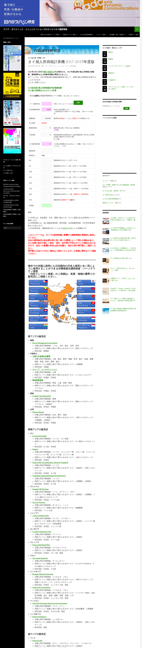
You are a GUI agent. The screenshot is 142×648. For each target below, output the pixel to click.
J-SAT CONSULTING (40, 516)
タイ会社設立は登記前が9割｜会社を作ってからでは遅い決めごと (123, 239)
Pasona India (37, 640)
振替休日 (111, 73)
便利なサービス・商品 (69, 34)
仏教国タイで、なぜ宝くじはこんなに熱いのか (122, 279)
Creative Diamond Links (41, 532)
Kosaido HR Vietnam (40, 489)
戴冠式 (110, 52)
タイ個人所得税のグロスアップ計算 (42, 90)
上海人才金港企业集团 (41, 356)
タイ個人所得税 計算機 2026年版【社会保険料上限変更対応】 (123, 309)
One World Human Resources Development (49, 603)
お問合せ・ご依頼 (133, 34)
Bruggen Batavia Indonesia (42, 574)
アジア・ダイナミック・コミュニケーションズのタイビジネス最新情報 (35, 29)
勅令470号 (68, 228)
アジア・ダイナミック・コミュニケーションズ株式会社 (59, 66)
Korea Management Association (44, 343)
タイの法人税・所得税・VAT (36, 58)
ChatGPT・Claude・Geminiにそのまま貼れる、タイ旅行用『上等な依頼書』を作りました (123, 289)
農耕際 (110, 59)
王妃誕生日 (112, 80)
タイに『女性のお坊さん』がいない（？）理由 (122, 269)
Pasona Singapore (39, 617)
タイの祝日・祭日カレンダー (113, 48)
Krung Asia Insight (39, 436)
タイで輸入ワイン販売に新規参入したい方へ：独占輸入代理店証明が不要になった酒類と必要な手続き (122, 300)
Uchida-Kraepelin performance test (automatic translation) (11, 191)
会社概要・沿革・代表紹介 (116, 34)
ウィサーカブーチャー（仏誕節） (120, 66)
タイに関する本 (8, 170)
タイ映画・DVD (8, 173)
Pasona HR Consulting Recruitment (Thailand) (50, 462)
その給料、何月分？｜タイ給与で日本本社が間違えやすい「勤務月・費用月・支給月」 (122, 219)
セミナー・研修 (101, 34)
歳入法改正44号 (50, 72)
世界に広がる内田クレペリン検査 (49, 34)
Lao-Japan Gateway (40, 558)
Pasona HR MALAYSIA (41, 545)
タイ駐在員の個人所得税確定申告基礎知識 (45, 88)
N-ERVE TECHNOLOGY (41, 396)
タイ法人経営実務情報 (86, 34)
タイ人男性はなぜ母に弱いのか (121, 258)
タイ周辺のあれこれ (109, 195)
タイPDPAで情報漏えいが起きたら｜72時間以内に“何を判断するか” (123, 229)
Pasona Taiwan (38, 412)
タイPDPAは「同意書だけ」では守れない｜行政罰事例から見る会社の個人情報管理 (123, 249)
